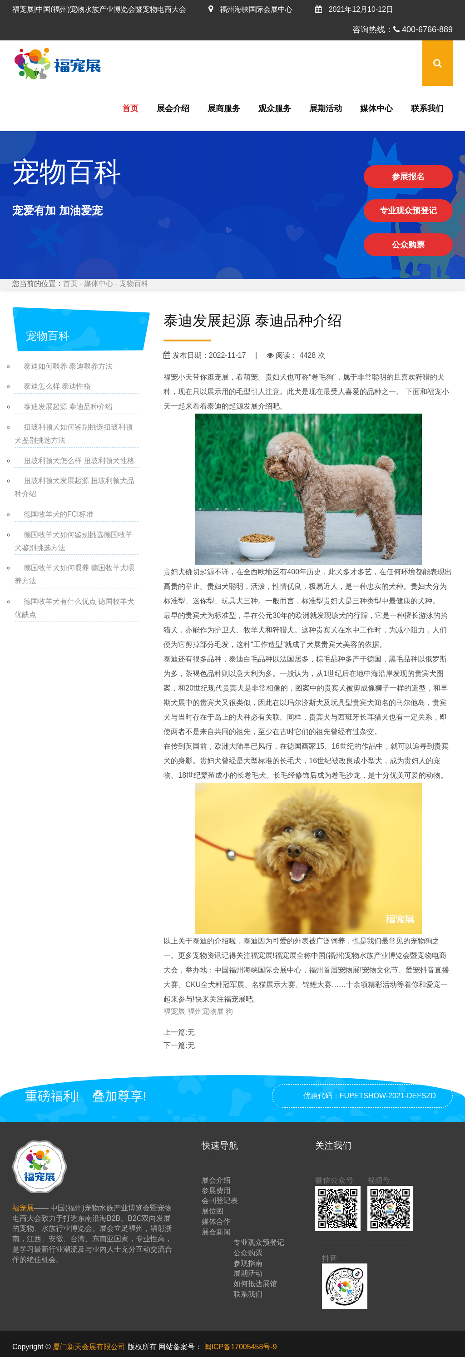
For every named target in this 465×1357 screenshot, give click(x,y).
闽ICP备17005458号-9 (240, 1347)
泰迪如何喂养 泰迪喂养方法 (68, 366)
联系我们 (427, 108)
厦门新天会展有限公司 (90, 1347)
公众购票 (408, 244)
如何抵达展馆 (255, 1284)
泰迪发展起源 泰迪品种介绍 (68, 406)
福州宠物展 (207, 1011)
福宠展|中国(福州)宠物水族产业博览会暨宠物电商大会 (99, 9)
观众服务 (274, 108)
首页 (130, 108)
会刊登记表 (220, 1200)
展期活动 (325, 108)
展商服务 (224, 108)
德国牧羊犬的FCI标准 (59, 514)
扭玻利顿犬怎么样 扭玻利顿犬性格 (79, 460)
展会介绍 (173, 108)
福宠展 (175, 1011)
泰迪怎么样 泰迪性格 (57, 386)
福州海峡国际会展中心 (250, 9)
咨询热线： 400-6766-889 (402, 29)
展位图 (212, 1211)
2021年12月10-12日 (354, 9)
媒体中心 (376, 108)
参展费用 (216, 1190)
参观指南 (247, 1263)
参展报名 (408, 176)
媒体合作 (216, 1221)
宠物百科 (133, 283)
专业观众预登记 (408, 210)
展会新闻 (216, 1232)
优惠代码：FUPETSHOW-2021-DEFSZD (369, 1096)
